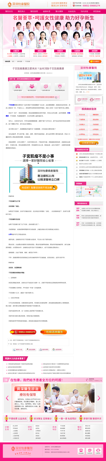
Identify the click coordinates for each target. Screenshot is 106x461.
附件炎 (35, 56)
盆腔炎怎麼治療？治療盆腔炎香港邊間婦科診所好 (21, 373)
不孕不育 (62, 431)
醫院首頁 (9, 11)
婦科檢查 (38, 438)
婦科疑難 (94, 51)
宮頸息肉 (57, 56)
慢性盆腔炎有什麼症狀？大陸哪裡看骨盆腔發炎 (56, 364)
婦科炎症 (40, 51)
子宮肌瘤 (91, 54)
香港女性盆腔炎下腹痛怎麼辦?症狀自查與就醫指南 (57, 373)
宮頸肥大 (62, 56)
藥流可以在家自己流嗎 (85, 164)
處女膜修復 (63, 438)
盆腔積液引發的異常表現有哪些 (51, 367)
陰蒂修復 (80, 56)
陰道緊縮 (62, 435)
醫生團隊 (59, 11)
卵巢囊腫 (97, 54)
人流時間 (15, 56)
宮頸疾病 (60, 51)
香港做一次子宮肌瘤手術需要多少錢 (23, 344)
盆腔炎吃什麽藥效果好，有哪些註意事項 (54, 370)
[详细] (88, 92)
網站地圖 (87, 438)
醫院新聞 (34, 11)
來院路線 (97, 11)
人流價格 (15, 431)
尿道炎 (40, 56)
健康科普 (46, 11)
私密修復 (77, 51)
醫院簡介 (21, 11)
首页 (13, 61)
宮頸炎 (63, 54)
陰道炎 (37, 426)
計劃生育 (16, 51)
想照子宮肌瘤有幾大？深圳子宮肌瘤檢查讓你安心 (26, 340)
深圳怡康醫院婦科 (56, 447)
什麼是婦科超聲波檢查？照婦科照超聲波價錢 (20, 364)
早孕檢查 (15, 54)
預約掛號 (84, 11)
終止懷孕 (15, 426)
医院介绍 (87, 426)
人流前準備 (22, 54)
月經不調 (62, 433)
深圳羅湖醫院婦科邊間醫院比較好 (17, 370)
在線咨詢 (71, 11)
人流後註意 (22, 56)
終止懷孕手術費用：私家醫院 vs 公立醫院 (90, 160)
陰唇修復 (74, 56)
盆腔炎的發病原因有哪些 (15, 367)
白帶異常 (38, 431)
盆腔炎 (40, 54)
